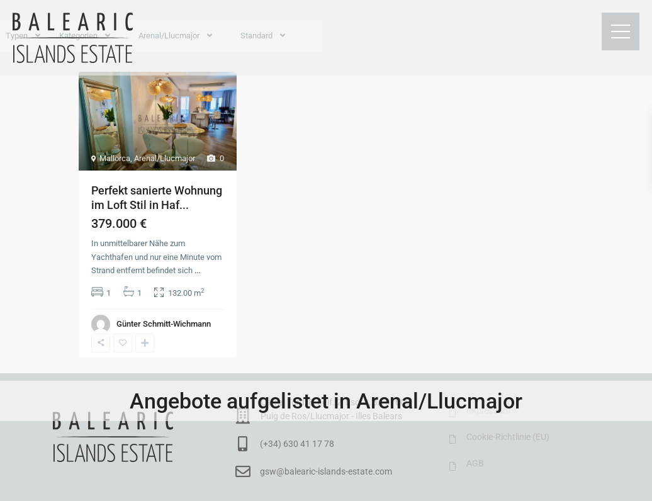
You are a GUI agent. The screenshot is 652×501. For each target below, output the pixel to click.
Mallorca (114, 158)
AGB (475, 463)
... (197, 270)
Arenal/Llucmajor (164, 158)
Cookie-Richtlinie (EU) (507, 437)
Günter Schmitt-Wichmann (163, 324)
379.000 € (119, 223)
